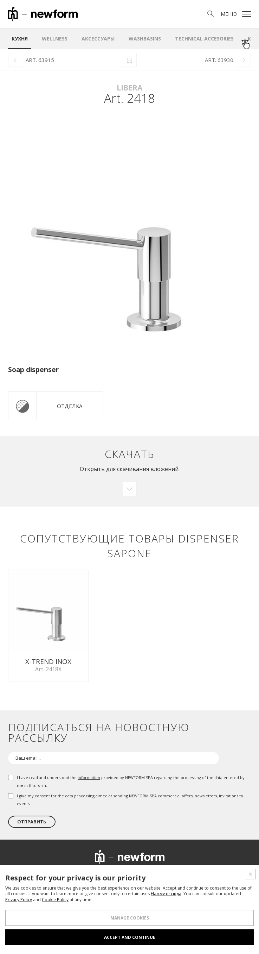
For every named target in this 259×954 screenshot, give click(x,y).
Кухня (20, 38)
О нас (34, 875)
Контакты (218, 875)
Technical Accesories (204, 38)
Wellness (54, 38)
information (89, 774)
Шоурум (97, 875)
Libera (129, 88)
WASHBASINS (145, 38)
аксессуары (98, 38)
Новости (185, 875)
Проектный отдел (141, 875)
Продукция (63, 875)
